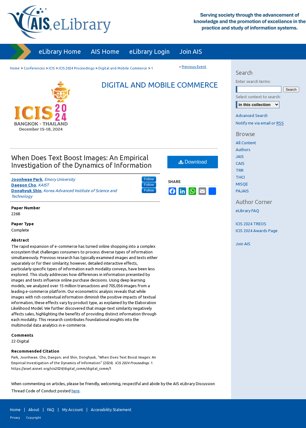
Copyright (33, 417)
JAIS (240, 156)
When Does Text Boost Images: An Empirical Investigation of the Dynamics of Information (81, 161)
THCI (240, 177)
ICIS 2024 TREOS (251, 224)
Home (15, 68)
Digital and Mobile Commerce (123, 68)
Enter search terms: (253, 81)
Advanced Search (252, 115)
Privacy (15, 417)
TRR (240, 170)
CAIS (240, 163)
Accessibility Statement (111, 410)
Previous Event (194, 67)
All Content (246, 142)
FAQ (50, 410)
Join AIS (243, 244)
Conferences (35, 68)
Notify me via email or (260, 123)
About (33, 410)
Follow (149, 179)
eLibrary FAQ (247, 210)
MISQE (242, 184)
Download (193, 162)
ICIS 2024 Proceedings (77, 68)
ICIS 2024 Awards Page (257, 230)
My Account (72, 410)
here (76, 391)
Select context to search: (258, 96)
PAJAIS (242, 191)
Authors (243, 149)
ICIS (52, 68)
